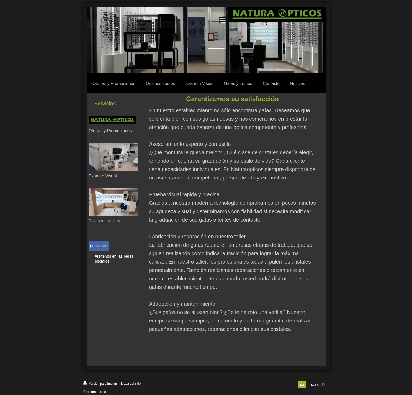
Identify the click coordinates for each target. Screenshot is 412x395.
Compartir (99, 246)
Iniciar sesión (317, 385)
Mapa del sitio (131, 384)
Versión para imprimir (101, 383)
